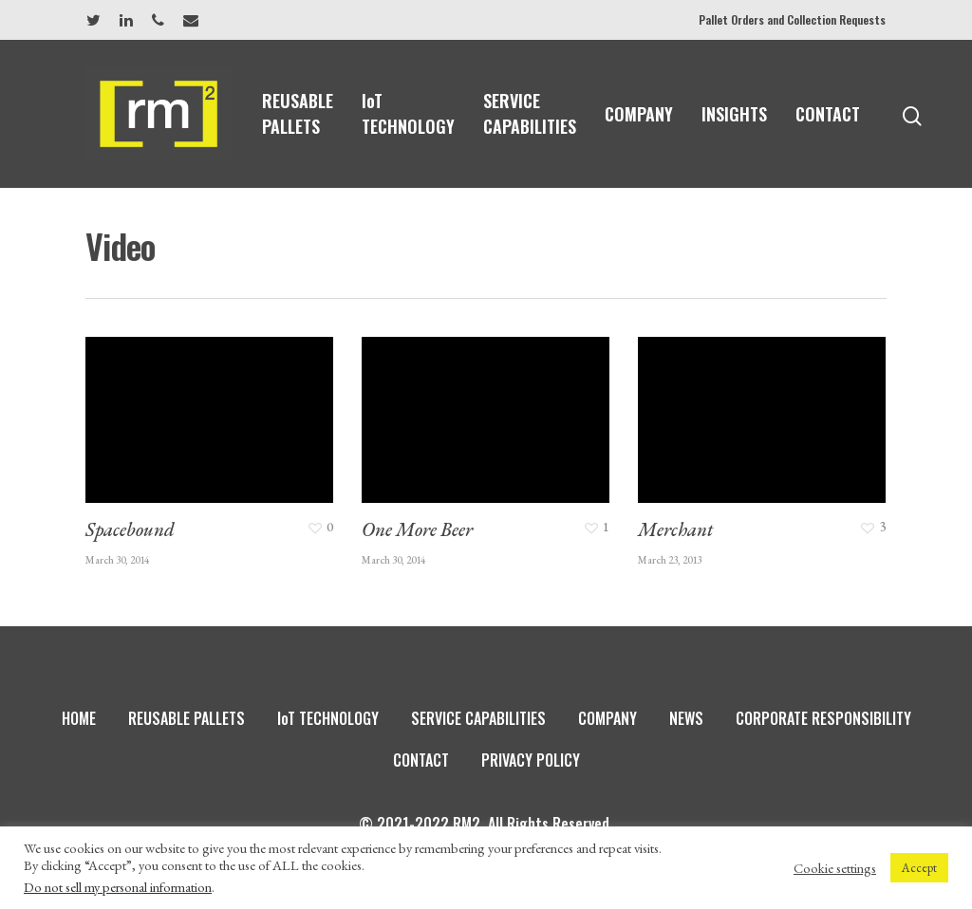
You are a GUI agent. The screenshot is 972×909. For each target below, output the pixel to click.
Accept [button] (919, 868)
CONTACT (827, 114)
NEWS (686, 718)
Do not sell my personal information (118, 887)
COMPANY (639, 114)
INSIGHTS (734, 114)
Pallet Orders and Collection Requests (792, 19)
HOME (79, 718)
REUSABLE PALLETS (297, 113)
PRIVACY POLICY (530, 760)
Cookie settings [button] (835, 868)
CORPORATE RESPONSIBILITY (823, 718)
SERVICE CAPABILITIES (529, 113)
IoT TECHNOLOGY (408, 113)
